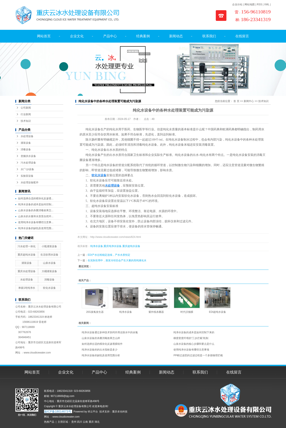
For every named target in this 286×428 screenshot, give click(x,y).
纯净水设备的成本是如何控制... (35, 204)
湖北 (97, 421)
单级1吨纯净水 (26, 287)
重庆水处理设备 (27, 271)
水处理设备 (27, 136)
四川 (79, 421)
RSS (259, 4)
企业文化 (77, 36)
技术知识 (26, 120)
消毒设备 (26, 149)
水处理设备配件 (30, 182)
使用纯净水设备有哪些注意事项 (191, 349)
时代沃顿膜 (186, 311)
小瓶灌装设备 (49, 246)
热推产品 (49, 421)
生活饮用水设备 (49, 254)
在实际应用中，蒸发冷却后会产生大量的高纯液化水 (117, 260)
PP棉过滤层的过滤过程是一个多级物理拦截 (198, 355)
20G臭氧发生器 (95, 311)
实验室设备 (27, 175)
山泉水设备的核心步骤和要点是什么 (193, 343)
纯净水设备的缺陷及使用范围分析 (101, 355)
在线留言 (242, 36)
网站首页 (44, 36)
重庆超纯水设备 (27, 254)
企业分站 (237, 4)
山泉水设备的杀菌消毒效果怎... (35, 210)
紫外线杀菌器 (156, 311)
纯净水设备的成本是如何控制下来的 (193, 332)
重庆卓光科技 (119, 411)
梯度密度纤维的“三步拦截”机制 (190, 338)
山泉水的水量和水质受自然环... (35, 216)
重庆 (91, 421)
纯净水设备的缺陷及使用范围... (35, 228)
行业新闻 (26, 114)
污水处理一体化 (27, 246)
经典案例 (143, 36)
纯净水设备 (96, 246)
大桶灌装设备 (49, 271)
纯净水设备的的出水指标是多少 (99, 349)
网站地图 (250, 4)
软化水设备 (49, 287)
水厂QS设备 (27, 169)
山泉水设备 (49, 262)
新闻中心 (249, 101)
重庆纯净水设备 (113, 246)
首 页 (236, 101)
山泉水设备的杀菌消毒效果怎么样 (101, 338)
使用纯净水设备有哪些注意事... (35, 222)
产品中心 (110, 36)
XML (266, 4)
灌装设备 (26, 142)
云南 (85, 421)
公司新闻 (26, 107)
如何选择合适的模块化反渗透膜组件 (102, 343)
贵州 (73, 421)
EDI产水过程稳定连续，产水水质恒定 (109, 254)
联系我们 (209, 36)
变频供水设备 (28, 156)
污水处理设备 (28, 162)
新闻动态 (176, 36)
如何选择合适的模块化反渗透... (35, 198)
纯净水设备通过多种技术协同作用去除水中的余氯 (110, 332)
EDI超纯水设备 (217, 311)
